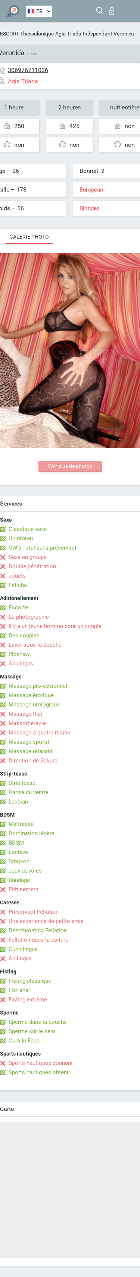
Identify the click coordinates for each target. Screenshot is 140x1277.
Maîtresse (21, 824)
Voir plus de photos (70, 466)
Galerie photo (29, 237)
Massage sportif (29, 742)
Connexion (111, 11)
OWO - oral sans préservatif (43, 547)
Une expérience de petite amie (46, 921)
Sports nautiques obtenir (39, 1072)
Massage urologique (34, 704)
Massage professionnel (38, 686)
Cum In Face (24, 1040)
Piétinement (23, 889)
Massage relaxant (31, 751)
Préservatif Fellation (34, 911)
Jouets (17, 575)
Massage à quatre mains (39, 732)
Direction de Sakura (33, 760)
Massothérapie (27, 723)
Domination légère (32, 833)
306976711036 (28, 70)
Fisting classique (30, 981)
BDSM (16, 842)
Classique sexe (28, 529)
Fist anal (19, 990)
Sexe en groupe (28, 557)
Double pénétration (32, 566)
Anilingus (20, 958)
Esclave (18, 852)
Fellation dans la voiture (38, 939)
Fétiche (18, 585)
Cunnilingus (23, 949)
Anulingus (21, 663)
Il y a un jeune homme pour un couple (55, 626)
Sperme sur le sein (32, 1031)
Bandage (19, 880)
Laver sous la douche (35, 644)
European (91, 189)
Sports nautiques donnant (41, 1063)
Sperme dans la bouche (38, 1022)
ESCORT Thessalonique (27, 34)
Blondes (90, 208)
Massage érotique (31, 695)
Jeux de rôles (25, 870)
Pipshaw (19, 654)
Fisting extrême (28, 999)
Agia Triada (68, 34)
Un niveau (21, 538)
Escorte (18, 607)
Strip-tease (22, 783)
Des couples (24, 635)
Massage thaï (25, 714)
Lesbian (18, 801)
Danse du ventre (29, 792)
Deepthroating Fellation (38, 930)
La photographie (29, 616)
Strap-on (19, 861)
